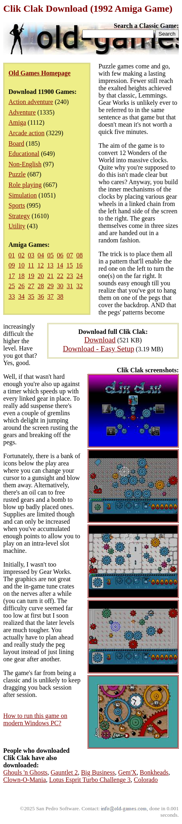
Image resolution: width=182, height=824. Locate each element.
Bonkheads (154, 772)
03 (31, 255)
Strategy (19, 215)
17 (11, 275)
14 (59, 265)
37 (50, 296)
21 (50, 275)
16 (79, 265)
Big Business (98, 772)
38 (60, 296)
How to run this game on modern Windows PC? (35, 719)
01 (11, 255)
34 (21, 296)
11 (31, 265)
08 (79, 255)
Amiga (17, 122)
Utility (16, 226)
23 (70, 275)
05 (50, 255)
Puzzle (17, 174)
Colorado (146, 779)
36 (41, 296)
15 (69, 265)
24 (79, 275)
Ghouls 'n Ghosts (25, 772)
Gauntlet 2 (64, 772)
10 (21, 265)
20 (41, 275)
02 (21, 255)
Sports (16, 205)
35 (31, 296)
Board (16, 143)
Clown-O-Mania (24, 779)
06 (60, 255)
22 (60, 275)
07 (70, 255)
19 (31, 275)
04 (41, 255)
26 (21, 285)
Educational (23, 153)
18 (21, 275)
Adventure (22, 112)
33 (11, 296)
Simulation (22, 195)
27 (31, 285)
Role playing (25, 184)
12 (40, 265)
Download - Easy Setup (98, 348)
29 (50, 285)
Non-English (25, 164)
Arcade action (26, 133)
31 (70, 285)
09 (11, 265)
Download (100, 340)
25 (11, 285)
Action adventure (30, 101)
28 (41, 285)
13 (50, 265)
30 (60, 285)
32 (79, 285)
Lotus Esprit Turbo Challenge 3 (90, 779)
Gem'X (127, 772)
